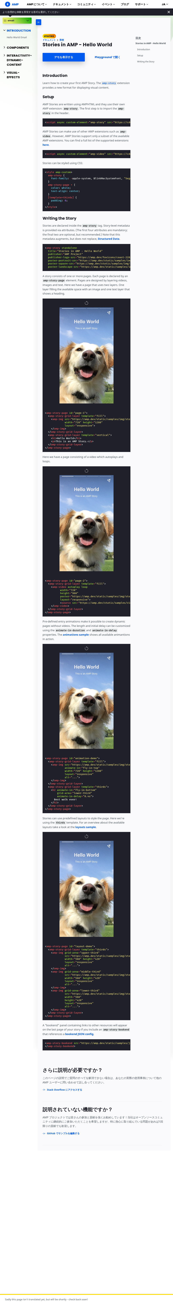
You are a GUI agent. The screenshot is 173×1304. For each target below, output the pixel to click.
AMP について (37, 4)
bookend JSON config (79, 1034)
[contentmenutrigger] (151, 37)
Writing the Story (145, 61)
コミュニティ (86, 4)
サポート (141, 4)
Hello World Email (17, 37)
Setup (140, 55)
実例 (61, 40)
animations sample (76, 634)
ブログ (125, 4)
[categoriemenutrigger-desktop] (49, 22)
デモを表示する (63, 57)
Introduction (143, 49)
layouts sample (85, 827)
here (46, 145)
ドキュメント (62, 4)
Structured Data (108, 239)
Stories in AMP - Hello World (150, 43)
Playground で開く (107, 57)
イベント (108, 4)
